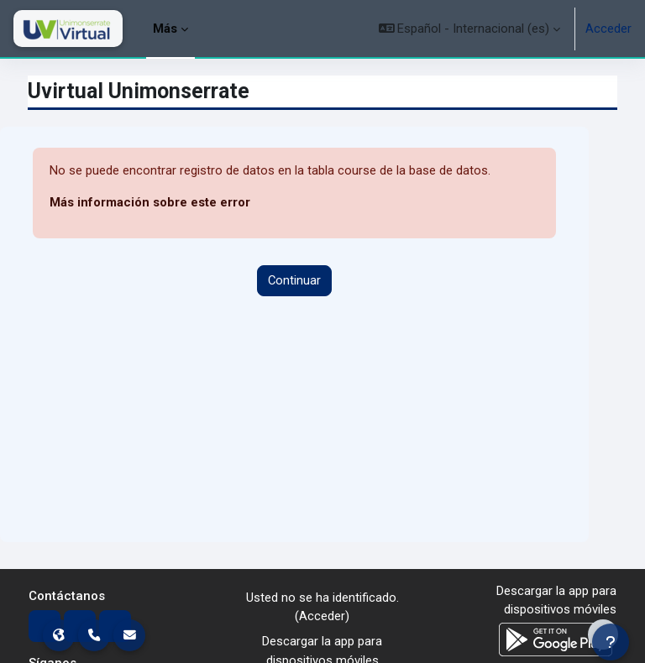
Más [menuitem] (165, 28)
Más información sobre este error (150, 202)
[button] (470, 28)
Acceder (608, 28)
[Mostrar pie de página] (603, 634)
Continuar (294, 280)
